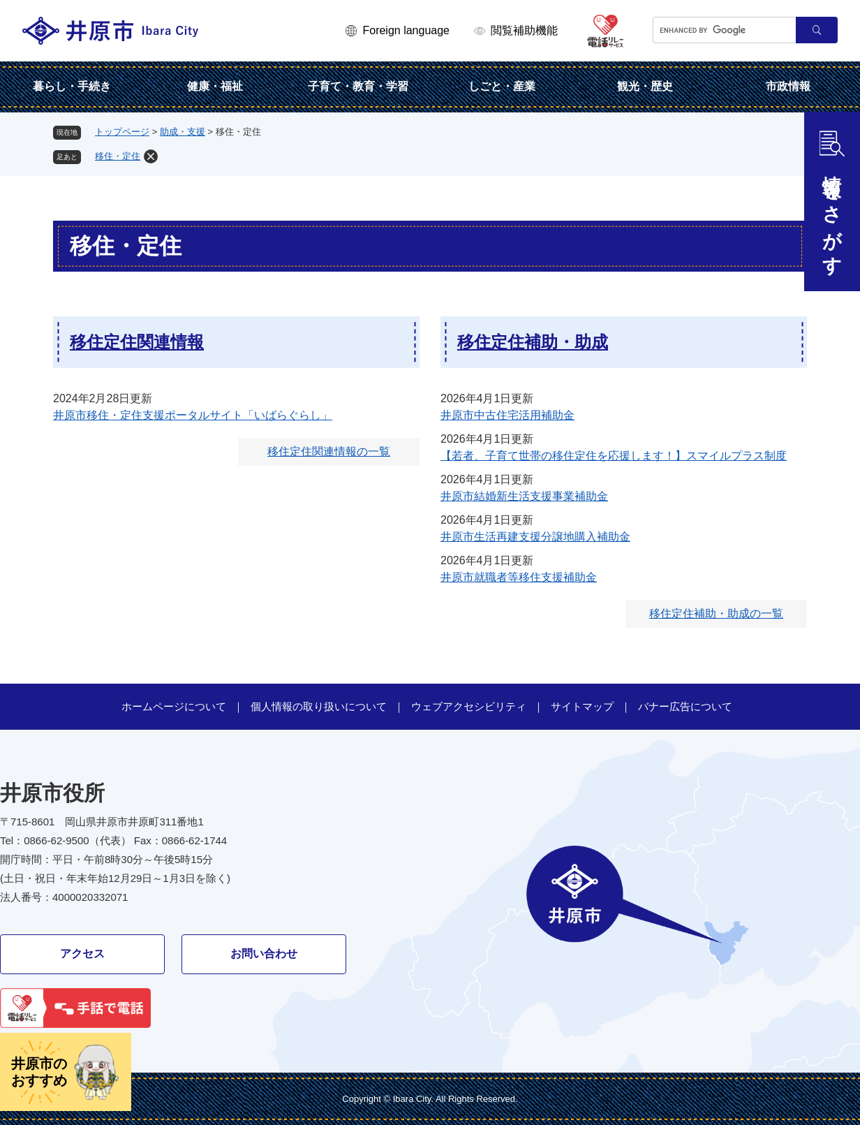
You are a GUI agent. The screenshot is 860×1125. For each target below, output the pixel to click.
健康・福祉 (215, 86)
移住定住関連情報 (137, 341)
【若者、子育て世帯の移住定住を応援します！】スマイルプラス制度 (613, 456)
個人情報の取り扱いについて (319, 706)
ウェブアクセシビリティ (468, 706)
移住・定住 (117, 156)
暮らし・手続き (72, 86)
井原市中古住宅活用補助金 (507, 415)
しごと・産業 (501, 86)
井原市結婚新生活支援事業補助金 (524, 496)
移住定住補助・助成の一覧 (716, 613)
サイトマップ (582, 706)
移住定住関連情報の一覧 (328, 451)
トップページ (122, 131)
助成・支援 (182, 131)
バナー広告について (685, 706)
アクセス (82, 953)
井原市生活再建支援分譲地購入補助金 (535, 537)
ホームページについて (173, 706)
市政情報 (788, 86)
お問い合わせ (263, 953)
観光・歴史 (645, 86)
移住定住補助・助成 (532, 341)
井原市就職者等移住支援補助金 (518, 577)
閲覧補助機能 (524, 30)
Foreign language (406, 30)
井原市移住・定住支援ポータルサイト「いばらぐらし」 (192, 415)
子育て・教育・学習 (358, 86)
